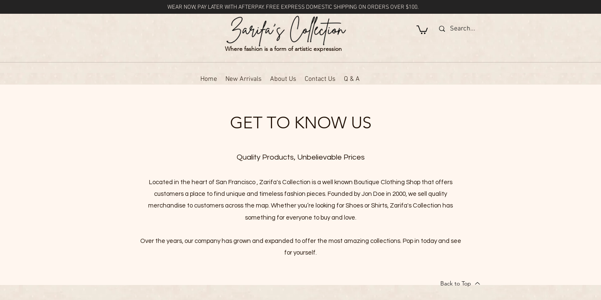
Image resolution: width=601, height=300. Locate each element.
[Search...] (503, 29)
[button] (422, 29)
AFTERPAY (251, 7)
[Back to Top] (460, 283)
